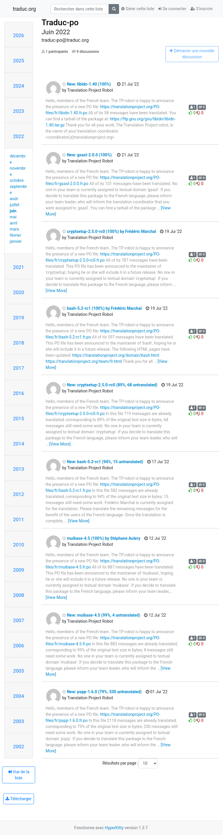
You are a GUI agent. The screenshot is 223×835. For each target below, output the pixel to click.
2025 (18, 61)
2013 (18, 469)
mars (14, 229)
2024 (18, 86)
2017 (18, 368)
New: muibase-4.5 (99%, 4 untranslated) (101, 615)
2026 (18, 35)
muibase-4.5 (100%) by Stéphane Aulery (101, 538)
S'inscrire (201, 8)
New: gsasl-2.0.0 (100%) (87, 155)
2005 (18, 671)
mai (13, 217)
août (14, 198)
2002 (18, 746)
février (15, 235)
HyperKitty (114, 827)
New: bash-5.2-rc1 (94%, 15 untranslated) (102, 461)
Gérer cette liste (137, 8)
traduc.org (24, 9)
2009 (18, 570)
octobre (17, 180)
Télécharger (18, 798)
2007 (18, 620)
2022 (18, 136)
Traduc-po (60, 22)
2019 (18, 317)
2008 (18, 595)
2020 (18, 292)
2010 (18, 545)
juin (13, 211)
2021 (18, 267)
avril (13, 223)
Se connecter (172, 8)
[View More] (56, 290)
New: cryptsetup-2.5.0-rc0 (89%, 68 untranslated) (109, 385)
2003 (18, 721)
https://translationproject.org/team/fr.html (84, 361)
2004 (18, 696)
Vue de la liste (18, 774)
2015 (18, 418)
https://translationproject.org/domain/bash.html (115, 355)
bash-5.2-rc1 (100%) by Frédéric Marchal (102, 308)
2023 (18, 111)
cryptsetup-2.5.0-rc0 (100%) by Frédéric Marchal (109, 231)
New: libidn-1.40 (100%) (86, 84)
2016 (18, 393)
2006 (18, 646)
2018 (18, 343)
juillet (14, 204)
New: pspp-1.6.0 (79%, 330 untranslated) (102, 691)
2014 (18, 444)
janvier (16, 241)
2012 (18, 494)
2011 (18, 519)
